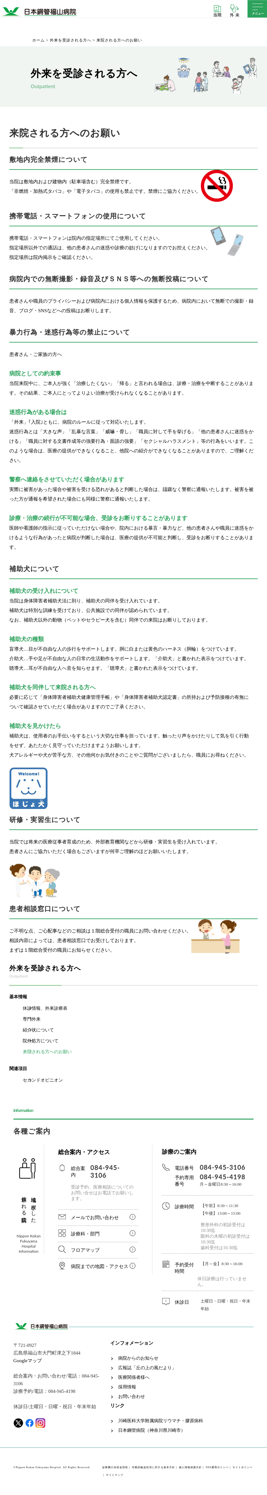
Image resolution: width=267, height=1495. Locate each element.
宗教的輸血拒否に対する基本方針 (153, 1467)
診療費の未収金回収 (115, 1467)
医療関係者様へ (133, 1377)
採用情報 (127, 1387)
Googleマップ (27, 1360)
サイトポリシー (243, 1467)
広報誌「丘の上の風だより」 (147, 1368)
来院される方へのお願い (47, 1051)
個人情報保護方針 (190, 1467)
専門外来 (32, 1019)
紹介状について (38, 1030)
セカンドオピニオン (43, 1080)
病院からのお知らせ (138, 1358)
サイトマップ (114, 1475)
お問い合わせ (131, 1396)
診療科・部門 (85, 1233)
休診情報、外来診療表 (45, 1008)
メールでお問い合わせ (95, 1217)
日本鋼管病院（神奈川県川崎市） (151, 1430)
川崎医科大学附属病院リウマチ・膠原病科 (160, 1421)
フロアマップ (85, 1250)
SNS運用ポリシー (217, 1467)
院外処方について (40, 1040)
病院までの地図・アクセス (99, 1266)
